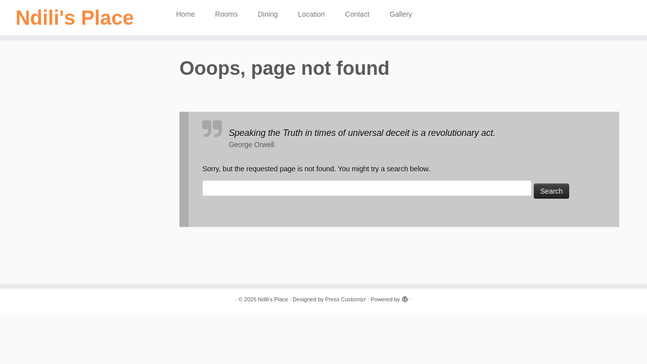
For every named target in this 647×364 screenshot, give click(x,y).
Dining (268, 14)
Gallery (401, 14)
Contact (357, 14)
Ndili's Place (75, 18)
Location (311, 14)
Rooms (226, 14)
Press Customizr (345, 299)
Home (185, 14)
